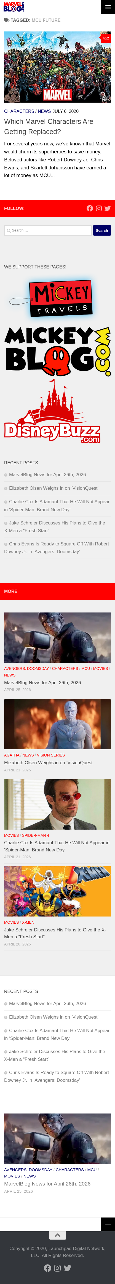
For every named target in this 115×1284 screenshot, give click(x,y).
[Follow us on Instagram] (98, 208)
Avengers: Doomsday (26, 669)
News (44, 111)
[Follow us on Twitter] (107, 208)
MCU (85, 669)
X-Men (28, 922)
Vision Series (51, 755)
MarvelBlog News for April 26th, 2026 (47, 474)
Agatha (11, 755)
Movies (100, 669)
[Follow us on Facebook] (90, 208)
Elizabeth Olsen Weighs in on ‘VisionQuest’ (53, 488)
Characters (19, 111)
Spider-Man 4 (35, 835)
